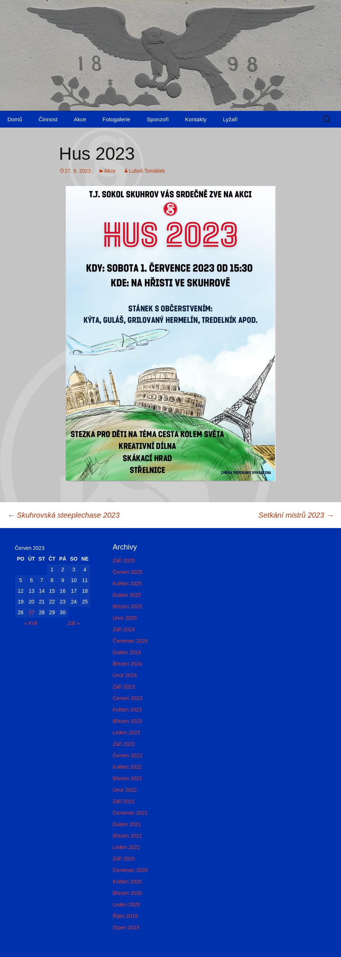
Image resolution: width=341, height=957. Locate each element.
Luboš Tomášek (147, 171)
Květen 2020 (127, 882)
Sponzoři (157, 119)
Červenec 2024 (130, 641)
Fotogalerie (116, 119)
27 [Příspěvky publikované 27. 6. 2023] (31, 612)
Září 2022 (124, 744)
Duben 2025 (127, 595)
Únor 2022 (125, 790)
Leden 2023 (126, 732)
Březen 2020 (127, 893)
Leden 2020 (126, 904)
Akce (80, 119)
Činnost (47, 119)
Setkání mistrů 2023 (296, 515)
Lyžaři (230, 119)
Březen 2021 (127, 836)
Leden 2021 (126, 847)
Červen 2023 (127, 698)
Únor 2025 (125, 618)
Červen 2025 (127, 572)
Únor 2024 (125, 675)
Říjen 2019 (125, 916)
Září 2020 (124, 859)
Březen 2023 (127, 721)
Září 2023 (124, 687)
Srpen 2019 (126, 927)
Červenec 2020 (130, 870)
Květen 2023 (127, 710)
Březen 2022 (127, 778)
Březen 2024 (127, 664)
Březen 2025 (127, 606)
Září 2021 (124, 801)
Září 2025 (124, 561)
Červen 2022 (127, 755)
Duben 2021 (127, 824)
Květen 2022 (127, 767)
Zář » (74, 623)
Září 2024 (124, 629)
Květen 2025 (127, 583)
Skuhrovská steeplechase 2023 (63, 515)
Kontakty (196, 119)
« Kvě (31, 623)
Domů (14, 119)
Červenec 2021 (130, 813)
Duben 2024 (127, 652)
